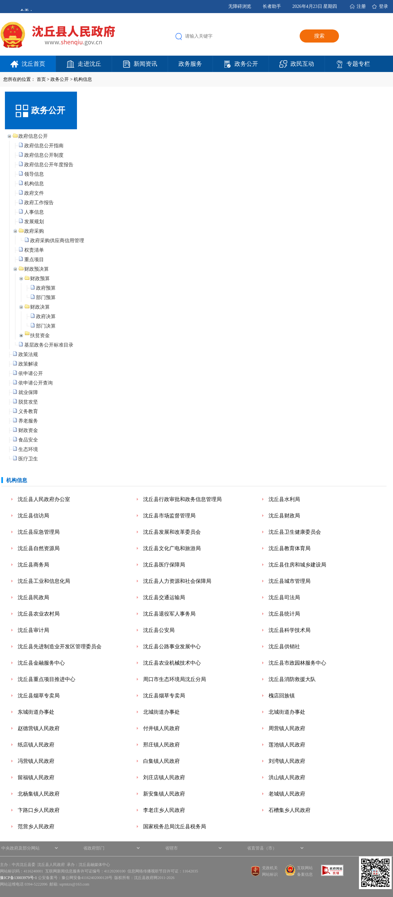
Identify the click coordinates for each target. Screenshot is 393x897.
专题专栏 (358, 64)
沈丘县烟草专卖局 (39, 695)
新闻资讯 (145, 64)
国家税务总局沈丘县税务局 (174, 826)
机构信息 (83, 79)
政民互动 (302, 64)
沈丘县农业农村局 (39, 614)
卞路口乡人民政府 (39, 810)
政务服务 (190, 64)
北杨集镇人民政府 (39, 794)
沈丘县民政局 (33, 597)
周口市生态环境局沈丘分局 (174, 679)
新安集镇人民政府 (164, 794)
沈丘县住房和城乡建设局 (297, 564)
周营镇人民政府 (287, 728)
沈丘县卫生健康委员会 (295, 532)
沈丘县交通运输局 (164, 597)
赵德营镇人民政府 (39, 728)
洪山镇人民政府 (287, 777)
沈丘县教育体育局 (289, 548)
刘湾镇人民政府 (287, 761)
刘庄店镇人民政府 (164, 777)
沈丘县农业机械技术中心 (172, 663)
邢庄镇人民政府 (161, 744)
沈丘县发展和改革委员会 (172, 532)
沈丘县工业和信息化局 (44, 581)
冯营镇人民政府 (36, 761)
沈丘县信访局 (33, 515)
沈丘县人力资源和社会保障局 (177, 581)
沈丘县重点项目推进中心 (46, 679)
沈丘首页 (33, 64)
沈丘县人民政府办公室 (44, 499)
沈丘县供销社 (284, 646)
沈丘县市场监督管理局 (169, 515)
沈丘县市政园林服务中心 (297, 663)
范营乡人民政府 (36, 826)
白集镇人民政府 (161, 761)
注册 (361, 6)
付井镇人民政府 (161, 728)
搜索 (319, 36)
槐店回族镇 (282, 695)
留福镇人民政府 (36, 777)
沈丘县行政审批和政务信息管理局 (182, 499)
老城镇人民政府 (287, 794)
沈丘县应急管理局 (39, 532)
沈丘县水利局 (284, 499)
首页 (41, 79)
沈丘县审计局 (33, 630)
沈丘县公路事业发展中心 (172, 646)
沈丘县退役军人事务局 (169, 614)
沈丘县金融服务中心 (41, 663)
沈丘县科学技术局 (289, 630)
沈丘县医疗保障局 (164, 564)
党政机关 (270, 868)
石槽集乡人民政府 (289, 810)
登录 (383, 6)
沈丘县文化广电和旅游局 (172, 548)
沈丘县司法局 (284, 597)
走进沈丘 (89, 64)
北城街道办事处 (161, 712)
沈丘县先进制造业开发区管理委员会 (60, 646)
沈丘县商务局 (33, 564)
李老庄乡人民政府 (164, 810)
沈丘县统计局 (284, 614)
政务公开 (246, 64)
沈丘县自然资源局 (39, 548)
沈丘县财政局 (284, 515)
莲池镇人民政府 (287, 744)
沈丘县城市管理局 (289, 581)
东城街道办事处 (36, 712)
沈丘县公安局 (159, 630)
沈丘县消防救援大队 (292, 679)
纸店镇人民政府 (36, 744)
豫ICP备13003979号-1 (18, 877)
